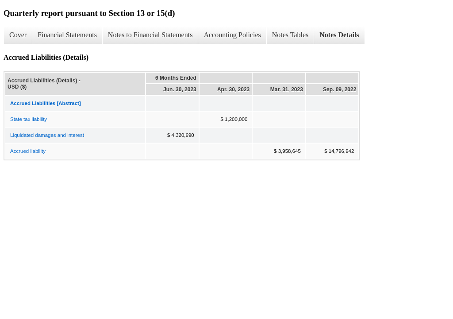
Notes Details (339, 35)
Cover (18, 35)
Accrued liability (28, 151)
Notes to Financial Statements (150, 35)
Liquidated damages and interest (47, 135)
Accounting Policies (232, 35)
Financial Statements (67, 35)
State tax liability (28, 119)
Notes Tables (290, 35)
